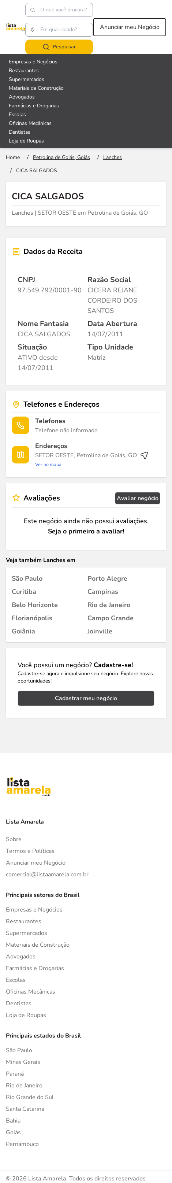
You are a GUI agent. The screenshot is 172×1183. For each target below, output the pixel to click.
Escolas (16, 980)
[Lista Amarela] (15, 27)
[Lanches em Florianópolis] (32, 618)
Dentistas (18, 1003)
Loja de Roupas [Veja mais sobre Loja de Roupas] (26, 140)
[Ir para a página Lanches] (112, 157)
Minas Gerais (23, 1062)
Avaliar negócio (137, 498)
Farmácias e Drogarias (35, 968)
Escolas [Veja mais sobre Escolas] (17, 114)
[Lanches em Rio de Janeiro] (108, 604)
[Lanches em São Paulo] (27, 578)
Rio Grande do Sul (30, 1097)
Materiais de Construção (38, 945)
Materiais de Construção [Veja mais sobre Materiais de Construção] (36, 88)
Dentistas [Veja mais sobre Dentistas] (19, 132)
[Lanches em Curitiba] (24, 591)
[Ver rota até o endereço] (92, 460)
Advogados (20, 957)
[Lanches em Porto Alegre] (107, 578)
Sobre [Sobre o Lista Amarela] (14, 839)
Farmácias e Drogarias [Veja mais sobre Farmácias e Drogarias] (34, 105)
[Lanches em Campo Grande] (110, 618)
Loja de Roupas (26, 1015)
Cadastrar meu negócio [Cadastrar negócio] (86, 698)
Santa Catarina (25, 1109)
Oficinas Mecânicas (30, 992)
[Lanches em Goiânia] (23, 631)
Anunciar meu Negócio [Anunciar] (36, 863)
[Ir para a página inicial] (13, 157)
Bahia (13, 1121)
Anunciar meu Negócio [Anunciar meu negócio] (130, 27)
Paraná (15, 1074)
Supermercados (26, 933)
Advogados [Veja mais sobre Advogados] (22, 96)
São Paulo (19, 1050)
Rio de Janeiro (24, 1086)
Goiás (13, 1132)
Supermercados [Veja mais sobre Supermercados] (26, 79)
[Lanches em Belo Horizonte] (35, 604)
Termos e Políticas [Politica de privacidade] (30, 851)
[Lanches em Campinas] (102, 591)
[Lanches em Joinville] (99, 631)
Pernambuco (22, 1144)
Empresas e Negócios (34, 910)
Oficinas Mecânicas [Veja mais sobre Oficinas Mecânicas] (30, 123)
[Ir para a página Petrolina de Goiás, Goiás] (61, 157)
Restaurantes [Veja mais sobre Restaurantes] (24, 70)
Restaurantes (23, 921)
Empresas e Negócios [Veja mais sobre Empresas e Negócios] (33, 61)
